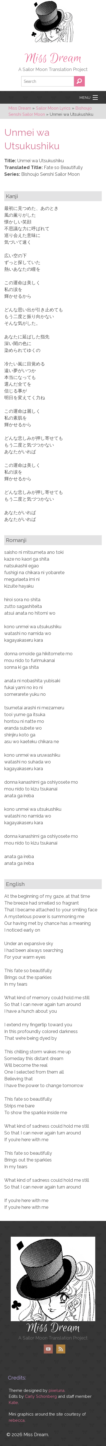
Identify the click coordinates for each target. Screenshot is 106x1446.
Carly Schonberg (41, 1396)
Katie (13, 1402)
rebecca (17, 1420)
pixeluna (56, 1390)
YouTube (48, 1349)
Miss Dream (53, 58)
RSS (60, 1349)
